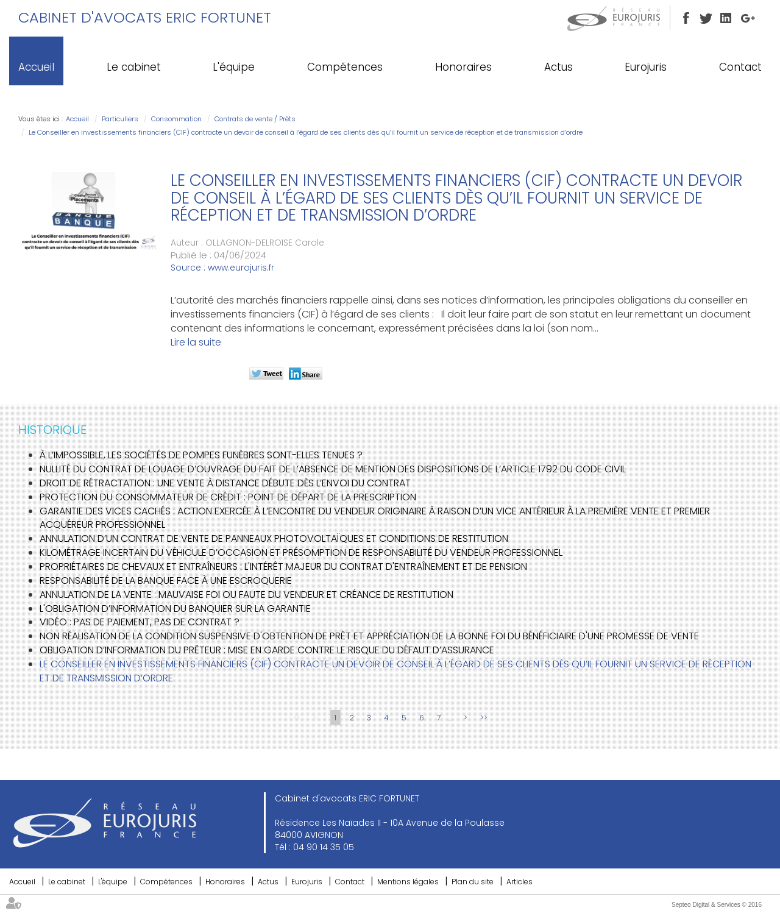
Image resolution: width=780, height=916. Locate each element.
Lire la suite (196, 342)
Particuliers (120, 119)
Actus (558, 67)
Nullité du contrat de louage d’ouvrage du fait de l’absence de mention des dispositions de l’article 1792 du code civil (333, 469)
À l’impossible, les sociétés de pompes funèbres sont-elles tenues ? (201, 455)
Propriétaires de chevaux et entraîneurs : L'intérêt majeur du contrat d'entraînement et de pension (283, 566)
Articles (519, 881)
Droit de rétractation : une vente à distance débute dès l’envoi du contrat (225, 483)
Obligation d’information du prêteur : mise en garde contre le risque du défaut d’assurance (267, 650)
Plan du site (473, 881)
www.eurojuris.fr (241, 267)
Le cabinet (134, 67)
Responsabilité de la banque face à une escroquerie (166, 580)
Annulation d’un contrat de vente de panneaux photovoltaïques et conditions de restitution (274, 538)
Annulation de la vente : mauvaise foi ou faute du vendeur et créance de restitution (246, 595)
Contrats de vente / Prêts (255, 119)
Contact (740, 67)
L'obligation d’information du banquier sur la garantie (175, 609)
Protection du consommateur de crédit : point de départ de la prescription (228, 497)
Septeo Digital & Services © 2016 (717, 904)
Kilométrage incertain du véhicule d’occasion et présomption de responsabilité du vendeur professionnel (301, 552)
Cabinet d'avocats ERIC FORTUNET (144, 17)
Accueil (36, 67)
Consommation (176, 119)
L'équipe (234, 67)
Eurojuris (646, 67)
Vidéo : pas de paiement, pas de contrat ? (139, 622)
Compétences (345, 67)
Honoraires (463, 67)
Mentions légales (408, 881)
